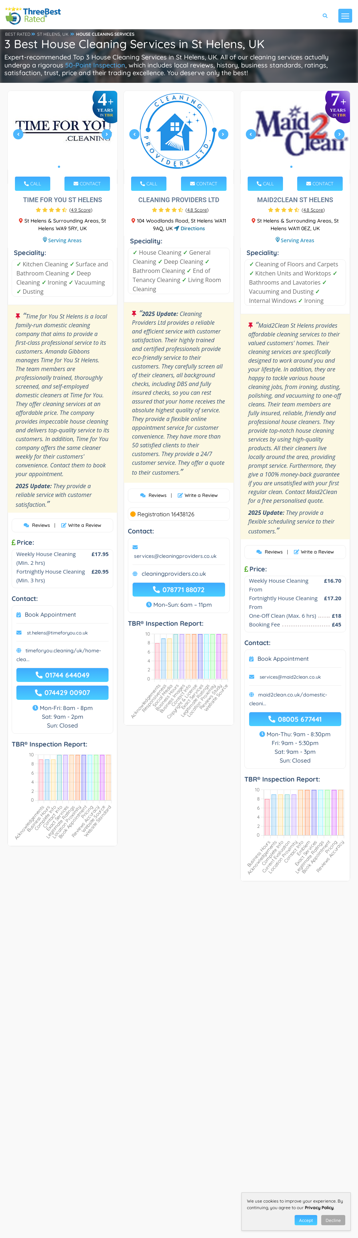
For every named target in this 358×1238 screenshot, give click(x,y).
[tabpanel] (63, 137)
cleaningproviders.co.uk (174, 573)
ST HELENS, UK (52, 34)
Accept (306, 1220)
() (81, 210)
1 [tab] (59, 167)
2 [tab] (65, 167)
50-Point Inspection (95, 65)
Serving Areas (65, 240)
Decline (333, 1220)
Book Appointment (50, 614)
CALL (32, 183)
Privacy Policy (319, 1207)
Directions (189, 228)
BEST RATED (18, 34)
